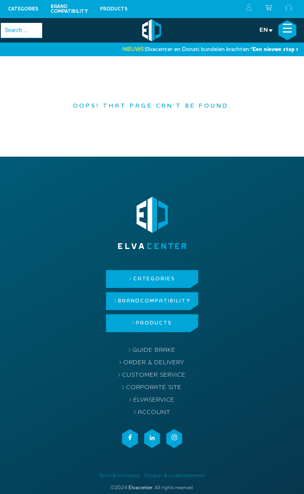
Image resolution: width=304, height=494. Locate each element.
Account (154, 413)
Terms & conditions (119, 475)
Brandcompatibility (69, 9)
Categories (23, 9)
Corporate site (154, 388)
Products (114, 9)
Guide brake (154, 350)
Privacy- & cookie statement (175, 475)
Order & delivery (153, 363)
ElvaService (153, 400)
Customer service (154, 375)
